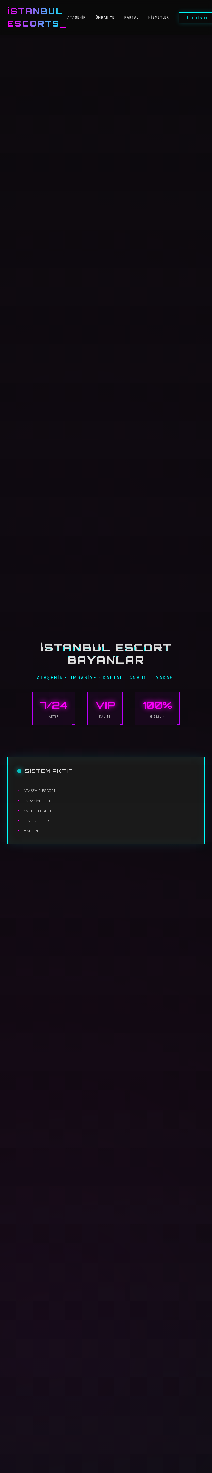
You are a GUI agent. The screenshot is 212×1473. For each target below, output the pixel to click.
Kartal (131, 17)
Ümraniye (105, 17)
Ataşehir (76, 17)
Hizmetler (158, 17)
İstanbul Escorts (35, 17)
